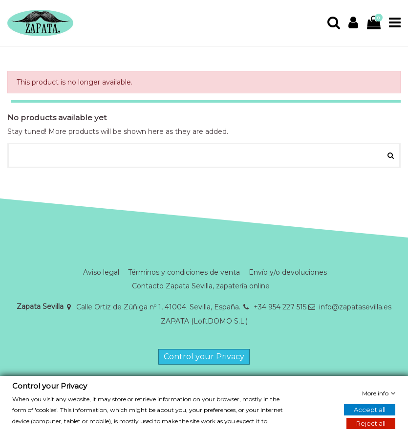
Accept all (370, 409)
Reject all (371, 423)
